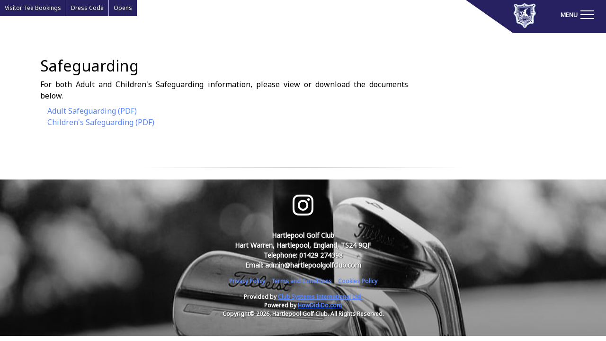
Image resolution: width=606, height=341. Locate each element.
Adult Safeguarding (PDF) (92, 111)
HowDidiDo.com (320, 305)
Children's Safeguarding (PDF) (100, 122)
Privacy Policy (247, 281)
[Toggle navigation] (577, 14)
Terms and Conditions (301, 281)
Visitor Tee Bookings (33, 8)
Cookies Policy (357, 281)
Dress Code (87, 8)
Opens (123, 8)
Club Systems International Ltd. (320, 297)
